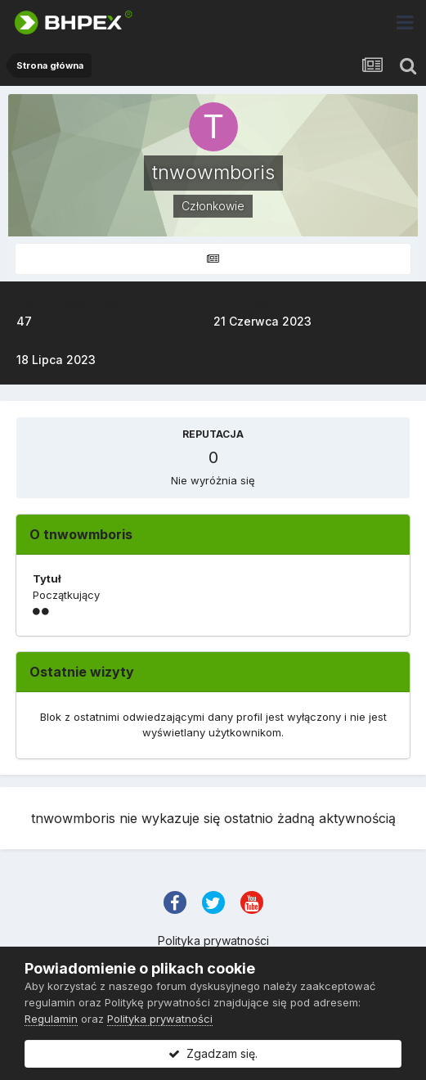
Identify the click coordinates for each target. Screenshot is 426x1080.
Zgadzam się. (213, 1053)
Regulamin (51, 1018)
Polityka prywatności (213, 940)
